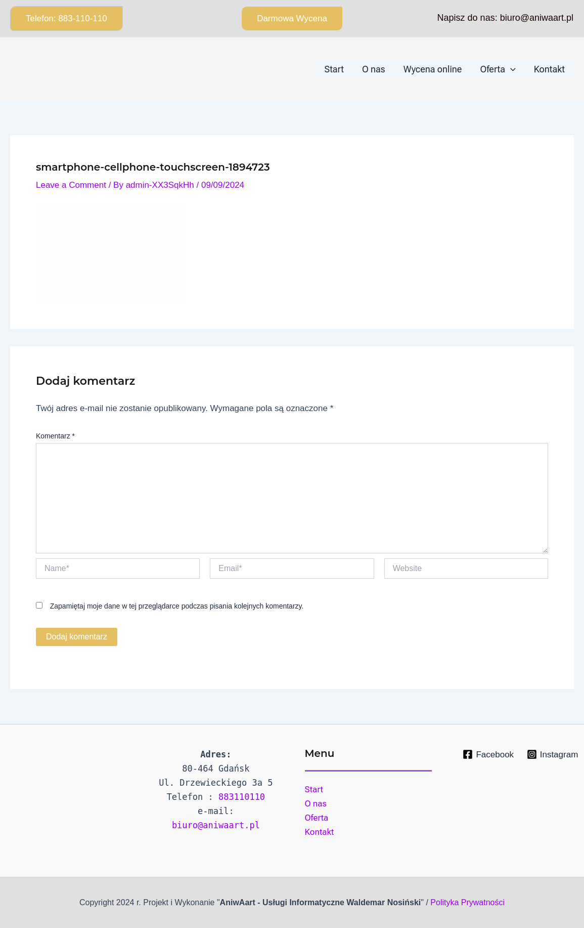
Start (314, 789)
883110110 (241, 797)
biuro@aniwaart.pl (216, 825)
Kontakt (319, 832)
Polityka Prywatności (467, 902)
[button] (66, 18)
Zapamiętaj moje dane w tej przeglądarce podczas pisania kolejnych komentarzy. (177, 606)
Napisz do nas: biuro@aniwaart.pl (505, 18)
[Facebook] (488, 754)
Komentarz (55, 436)
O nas (316, 803)
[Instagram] (552, 754)
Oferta (317, 818)
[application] (510, 69)
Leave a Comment (71, 185)
